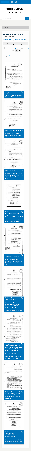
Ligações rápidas (12, 2)
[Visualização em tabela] (19, 50)
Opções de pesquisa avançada (15, 44)
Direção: (6, 56)
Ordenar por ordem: (9, 53)
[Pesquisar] (27, 18)
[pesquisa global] (14, 18)
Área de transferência (20, 2)
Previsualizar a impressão (12, 48)
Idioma (16, 2)
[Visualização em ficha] (16, 50)
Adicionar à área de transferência (22, 92)
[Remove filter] (25, 39)
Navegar (4, 2)
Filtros (5, 27)
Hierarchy (25, 48)
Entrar (26, 2)
